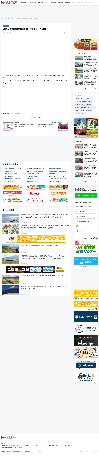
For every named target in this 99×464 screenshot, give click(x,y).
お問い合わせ (27, 451)
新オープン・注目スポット (87, 98)
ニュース (12, 18)
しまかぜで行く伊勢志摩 (54, 181)
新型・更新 (83, 107)
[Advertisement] (49, 11)
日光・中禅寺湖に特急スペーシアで (13, 168)
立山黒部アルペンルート (33, 181)
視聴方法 (60, 2)
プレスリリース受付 (37, 451)
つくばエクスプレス (79, 104)
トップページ (4, 18)
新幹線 (82, 110)
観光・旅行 (77, 113)
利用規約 (3, 451)
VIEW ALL (85, 89)
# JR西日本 (10, 113)
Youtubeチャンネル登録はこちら (84, 206)
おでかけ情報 (32, 2)
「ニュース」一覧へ (36, 117)
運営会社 (9, 451)
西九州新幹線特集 (9, 176)
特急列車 (77, 110)
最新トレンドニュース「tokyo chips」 (10, 445)
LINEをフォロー (81, 231)
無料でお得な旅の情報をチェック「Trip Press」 (59, 445)
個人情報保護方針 (17, 451)
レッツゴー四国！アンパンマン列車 (57, 178)
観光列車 (77, 107)
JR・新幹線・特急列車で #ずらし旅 (35, 168)
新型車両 (77, 98)
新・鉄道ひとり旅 (92, 107)
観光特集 (40, 2)
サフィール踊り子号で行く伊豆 (56, 176)
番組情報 (53, 2)
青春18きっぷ (89, 110)
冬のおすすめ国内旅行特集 (55, 168)
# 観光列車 (16, 113)
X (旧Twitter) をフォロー (83, 221)
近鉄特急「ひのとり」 (10, 181)
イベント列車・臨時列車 (80, 101)
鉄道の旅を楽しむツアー (11, 171)
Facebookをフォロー (82, 226)
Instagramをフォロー (82, 211)
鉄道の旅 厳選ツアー (54, 173)
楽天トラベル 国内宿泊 (11, 173)
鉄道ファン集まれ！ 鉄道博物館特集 (57, 171)
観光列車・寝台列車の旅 (33, 173)
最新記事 (23, 2)
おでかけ (90, 101)
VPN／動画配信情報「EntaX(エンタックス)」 (12, 447)
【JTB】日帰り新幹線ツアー (34, 176)
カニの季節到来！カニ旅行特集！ (13, 178)
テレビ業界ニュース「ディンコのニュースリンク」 (34, 445)
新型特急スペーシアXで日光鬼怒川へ (36, 171)
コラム (47, 2)
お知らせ (67, 2)
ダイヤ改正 (88, 104)
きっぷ (83, 113)
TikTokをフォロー (81, 216)
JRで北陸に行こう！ (32, 178)
